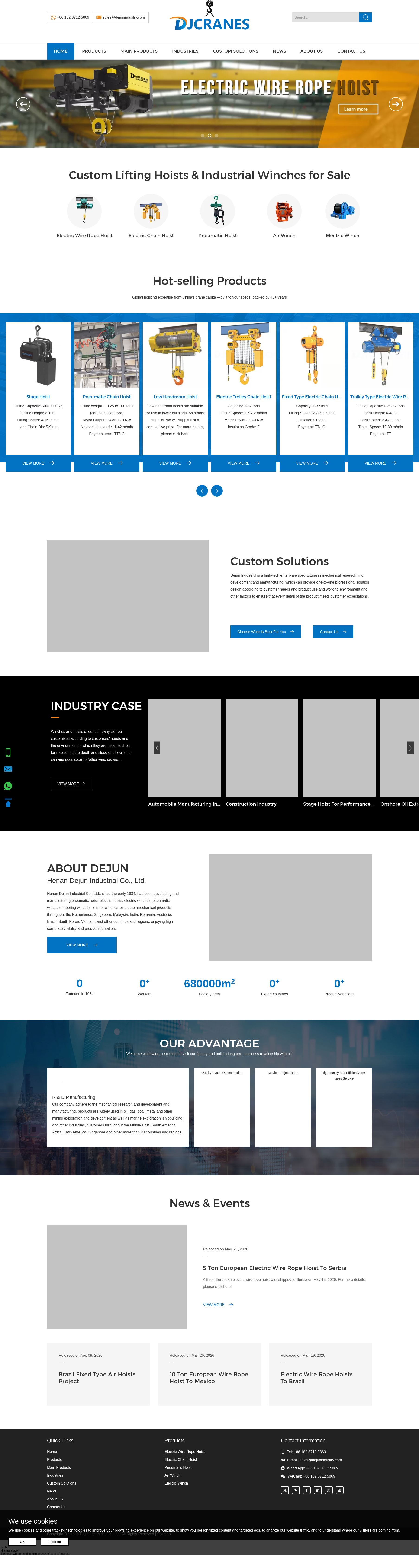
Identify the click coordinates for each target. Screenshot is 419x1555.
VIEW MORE (39, 462)
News (279, 51)
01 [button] (202, 135)
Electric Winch (342, 235)
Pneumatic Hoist (217, 235)
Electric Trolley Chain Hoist (243, 396)
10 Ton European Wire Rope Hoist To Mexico (209, 1378)
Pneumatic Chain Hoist (107, 396)
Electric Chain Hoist (151, 235)
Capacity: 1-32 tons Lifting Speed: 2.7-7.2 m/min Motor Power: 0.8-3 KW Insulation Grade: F (243, 416)
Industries (185, 51)
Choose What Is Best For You (265, 632)
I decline (55, 1542)
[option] (209, 104)
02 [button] (209, 135)
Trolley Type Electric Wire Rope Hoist (380, 396)
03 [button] (216, 135)
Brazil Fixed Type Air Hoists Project (97, 1378)
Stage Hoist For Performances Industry (339, 804)
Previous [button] (23, 104)
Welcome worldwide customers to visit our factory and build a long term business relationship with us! (209, 1054)
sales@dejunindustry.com (124, 17)
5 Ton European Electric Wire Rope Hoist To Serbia (274, 1268)
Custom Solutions (235, 51)
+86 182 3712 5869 (73, 17)
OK (22, 1542)
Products (94, 51)
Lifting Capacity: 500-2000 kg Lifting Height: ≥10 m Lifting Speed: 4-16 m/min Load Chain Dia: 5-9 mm (38, 416)
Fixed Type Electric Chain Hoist (312, 396)
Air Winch (284, 235)
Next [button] (396, 104)
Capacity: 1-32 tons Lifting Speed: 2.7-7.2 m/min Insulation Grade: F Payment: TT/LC (312, 416)
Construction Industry (251, 804)
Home (61, 51)
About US (311, 51)
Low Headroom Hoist (175, 396)
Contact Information (303, 1440)
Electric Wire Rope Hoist (85, 235)
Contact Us (351, 51)
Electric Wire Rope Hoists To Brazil (316, 1378)
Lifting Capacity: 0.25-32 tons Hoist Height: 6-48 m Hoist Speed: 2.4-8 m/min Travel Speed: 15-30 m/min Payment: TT (381, 420)
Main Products (139, 51)
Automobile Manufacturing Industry (184, 804)
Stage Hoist (38, 396)
